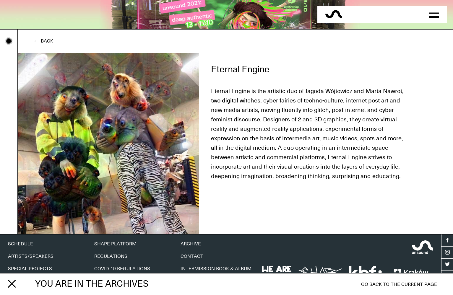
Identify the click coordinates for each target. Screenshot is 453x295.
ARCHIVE (191, 244)
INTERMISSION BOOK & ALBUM (216, 268)
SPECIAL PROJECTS (30, 268)
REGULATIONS (110, 256)
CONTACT (192, 256)
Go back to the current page (399, 284)
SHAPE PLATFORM (115, 244)
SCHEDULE (20, 244)
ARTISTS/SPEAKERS (30, 256)
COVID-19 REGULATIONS (122, 268)
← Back (43, 41)
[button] (434, 14)
